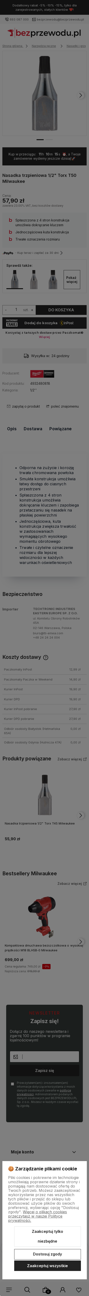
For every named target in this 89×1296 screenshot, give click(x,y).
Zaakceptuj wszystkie (47, 1265)
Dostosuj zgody (47, 1254)
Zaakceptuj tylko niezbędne (47, 1236)
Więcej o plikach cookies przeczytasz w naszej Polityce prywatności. (37, 1216)
